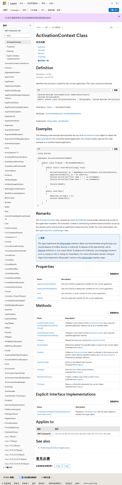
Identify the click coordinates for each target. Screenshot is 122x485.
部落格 (24, 483)
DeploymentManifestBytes (47, 288)
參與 (34, 483)
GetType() (40, 369)
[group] (78, 97)
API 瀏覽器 (56, 27)
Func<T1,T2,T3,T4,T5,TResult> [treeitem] (16, 459)
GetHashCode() (43, 362)
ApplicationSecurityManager (51, 230)
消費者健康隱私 (54, 483)
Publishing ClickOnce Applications (55, 447)
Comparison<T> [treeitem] (11, 237)
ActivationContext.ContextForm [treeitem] (17, 63)
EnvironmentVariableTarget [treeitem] (15, 382)
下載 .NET (114, 10)
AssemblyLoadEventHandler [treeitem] (15, 166)
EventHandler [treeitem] (10, 391)
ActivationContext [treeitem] (14, 42)
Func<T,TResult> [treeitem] (11, 441)
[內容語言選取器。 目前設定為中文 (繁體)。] (9, 477)
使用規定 (68, 483)
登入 (117, 3)
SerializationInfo (91, 411)
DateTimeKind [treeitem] (10, 314)
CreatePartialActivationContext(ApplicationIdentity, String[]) (47, 325)
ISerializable (63, 121)
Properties (42, 57)
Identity (40, 298)
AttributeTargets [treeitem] (11, 179)
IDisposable (52, 121)
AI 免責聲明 (6, 483)
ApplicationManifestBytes (46, 284)
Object (49, 107)
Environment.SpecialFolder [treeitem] (15, 373)
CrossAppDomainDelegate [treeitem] (15, 300)
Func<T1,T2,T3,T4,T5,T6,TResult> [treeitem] (17, 464)
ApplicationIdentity (44, 138)
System (49, 74)
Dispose (41, 250)
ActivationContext (91, 135)
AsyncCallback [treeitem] (10, 170)
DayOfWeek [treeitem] (9, 323)
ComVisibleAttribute (54, 113)
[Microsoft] (4, 3)
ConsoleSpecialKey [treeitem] (12, 273)
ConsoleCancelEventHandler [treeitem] (15, 251)
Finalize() (40, 352)
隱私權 (41, 483)
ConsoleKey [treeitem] (9, 260)
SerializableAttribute (72, 113)
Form (39, 293)
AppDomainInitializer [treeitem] (13, 86)
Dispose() (40, 340)
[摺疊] (30, 25)
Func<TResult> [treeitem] (11, 436)
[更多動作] (118, 27)
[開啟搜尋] (112, 3)
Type (74, 369)
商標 (77, 483)
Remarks (41, 53)
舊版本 (16, 483)
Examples (41, 50)
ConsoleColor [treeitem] (10, 255)
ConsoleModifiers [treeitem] (11, 269)
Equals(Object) (42, 345)
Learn (38, 27)
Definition (41, 47)
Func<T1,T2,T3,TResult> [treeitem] (14, 450)
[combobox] (17, 31)
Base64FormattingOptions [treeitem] (15, 193)
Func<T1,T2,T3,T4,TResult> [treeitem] (15, 454)
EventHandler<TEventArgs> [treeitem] (15, 396)
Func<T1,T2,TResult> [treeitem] (13, 445)
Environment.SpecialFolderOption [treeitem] (17, 377)
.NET (46, 27)
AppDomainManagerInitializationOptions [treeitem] (17, 96)
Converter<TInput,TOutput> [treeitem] (16, 296)
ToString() (40, 384)
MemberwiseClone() (44, 377)
